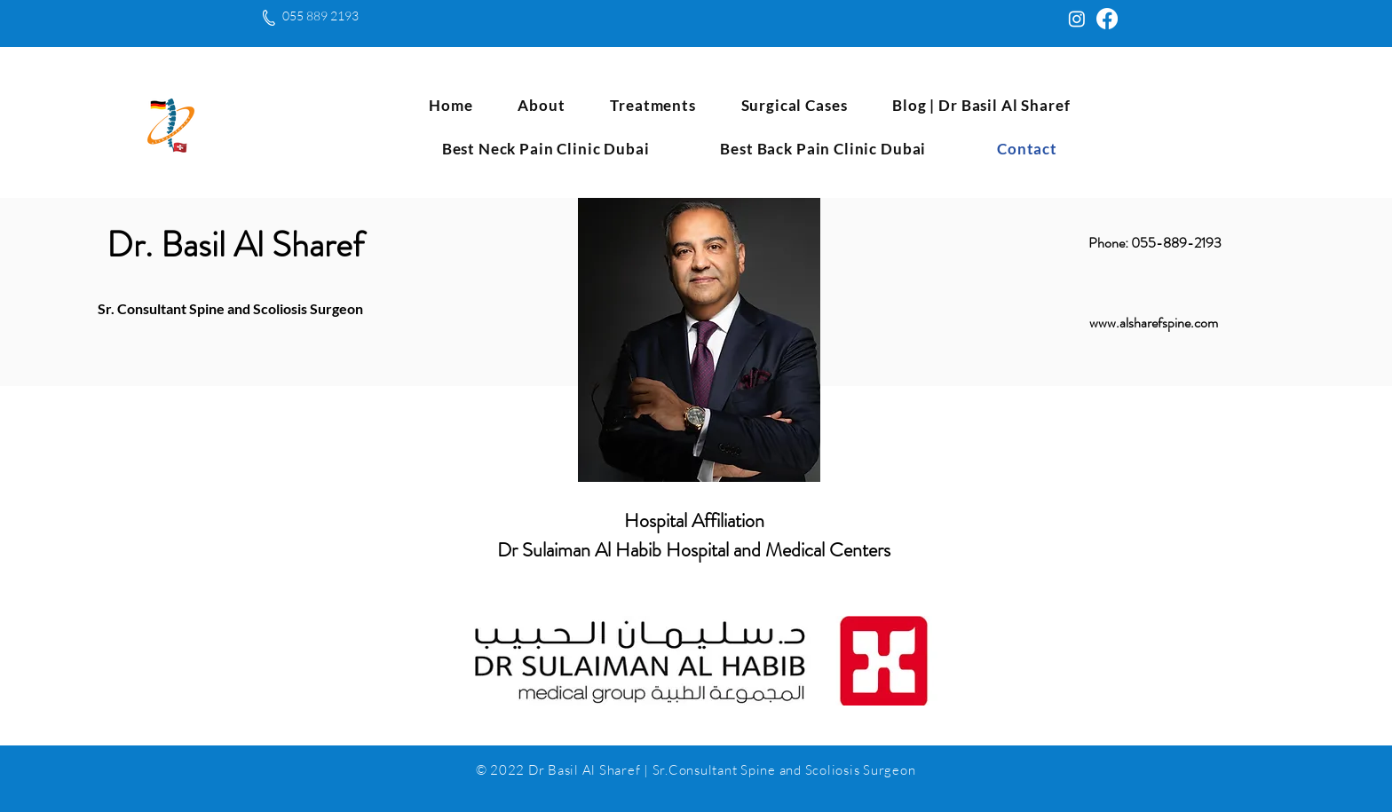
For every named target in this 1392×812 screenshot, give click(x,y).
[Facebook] (1107, 18)
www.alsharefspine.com (1153, 322)
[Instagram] (1077, 18)
